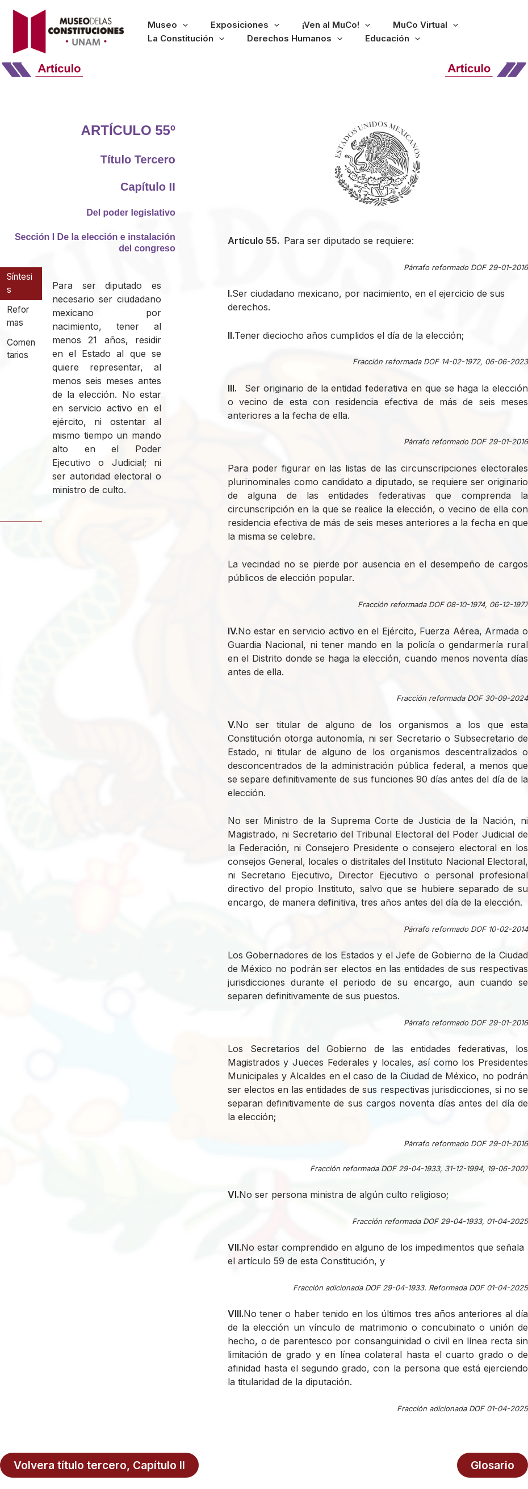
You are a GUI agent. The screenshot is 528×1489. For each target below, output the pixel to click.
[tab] (21, 284)
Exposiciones (219, 21)
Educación (267, 41)
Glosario (494, 1464)
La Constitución (442, 21)
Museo (159, 21)
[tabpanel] (107, 395)
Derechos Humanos (186, 41)
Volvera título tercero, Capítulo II (99, 1464)
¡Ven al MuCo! (293, 21)
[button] (174, 21)
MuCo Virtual (366, 21)
